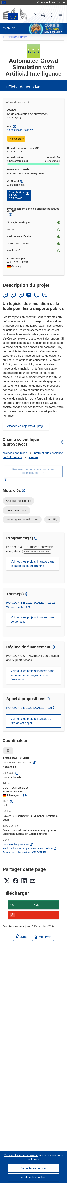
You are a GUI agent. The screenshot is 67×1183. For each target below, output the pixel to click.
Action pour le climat (33, 243)
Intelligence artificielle (33, 236)
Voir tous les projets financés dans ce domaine (32, 619)
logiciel (33, 457)
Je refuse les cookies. (33, 1177)
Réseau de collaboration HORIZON (24, 852)
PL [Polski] (45, 294)
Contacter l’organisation (18, 844)
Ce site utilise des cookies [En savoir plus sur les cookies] (21, 1155)
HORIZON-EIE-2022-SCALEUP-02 (28, 707)
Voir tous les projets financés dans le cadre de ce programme (32, 563)
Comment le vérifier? (51, 2)
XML (36, 904)
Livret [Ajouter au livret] (21, 936)
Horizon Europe (18, 36)
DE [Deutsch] (5, 294)
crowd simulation (16, 510)
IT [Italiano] (37, 294)
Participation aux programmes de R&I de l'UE (30, 848)
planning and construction (22, 519)
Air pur (33, 229)
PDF (36, 915)
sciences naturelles (15, 453)
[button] (43, 15)
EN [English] (13, 294)
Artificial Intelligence (18, 500)
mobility (52, 519)
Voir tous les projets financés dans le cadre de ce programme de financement (32, 675)
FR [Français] (29, 294)
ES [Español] (21, 294)
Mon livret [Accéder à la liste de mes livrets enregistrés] (43, 937)
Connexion (35, 15)
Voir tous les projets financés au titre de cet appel (31, 721)
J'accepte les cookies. (33, 1168)
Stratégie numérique (33, 222)
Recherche (52, 15)
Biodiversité (33, 250)
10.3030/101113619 (18, 130)
